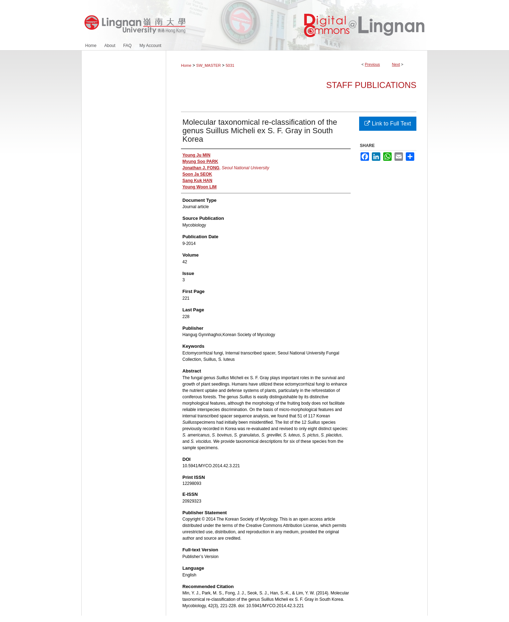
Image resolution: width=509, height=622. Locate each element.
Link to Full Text (387, 124)
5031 (230, 65)
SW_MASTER (208, 65)
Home (186, 65)
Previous (372, 64)
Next (396, 64)
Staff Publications (371, 85)
